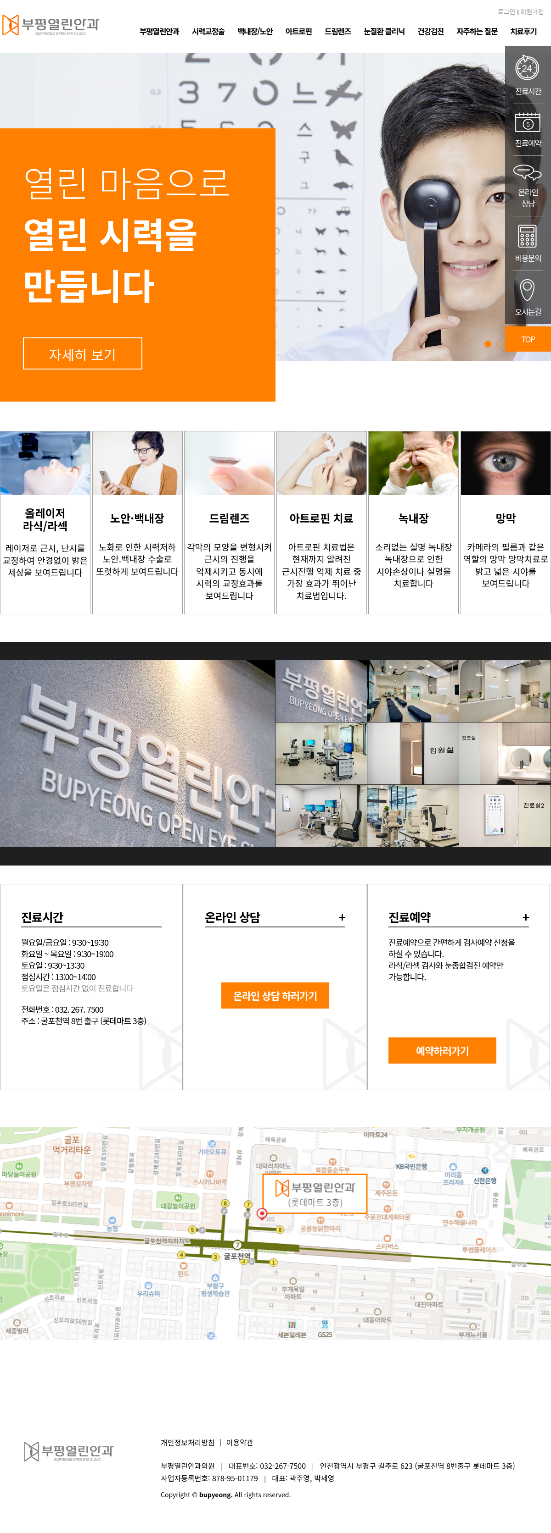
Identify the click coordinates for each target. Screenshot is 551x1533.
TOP (528, 339)
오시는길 (528, 297)
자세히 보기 (82, 354)
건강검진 (430, 31)
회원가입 (532, 11)
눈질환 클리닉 (384, 31)
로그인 (507, 11)
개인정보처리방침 (188, 1442)
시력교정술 (208, 31)
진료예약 (528, 130)
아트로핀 (299, 31)
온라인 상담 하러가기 (275, 995)
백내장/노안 (255, 31)
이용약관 (239, 1442)
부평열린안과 (159, 31)
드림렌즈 (338, 31)
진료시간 (528, 75)
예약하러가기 (442, 1050)
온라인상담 (528, 186)
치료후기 (523, 31)
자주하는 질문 (476, 31)
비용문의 (528, 243)
